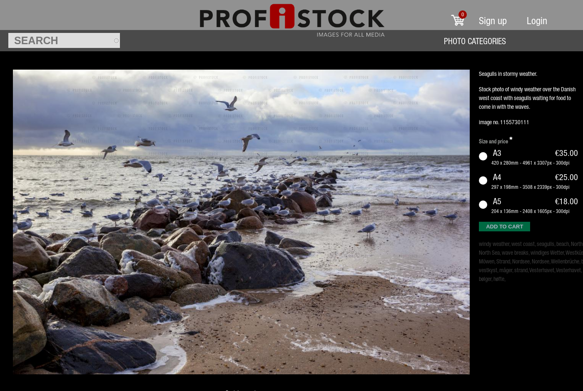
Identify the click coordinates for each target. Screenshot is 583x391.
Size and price (495, 140)
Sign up (493, 20)
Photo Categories (475, 41)
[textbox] (64, 40)
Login (537, 20)
